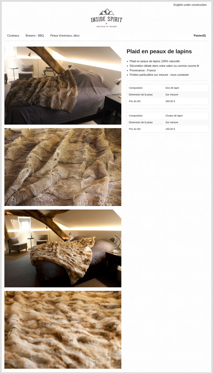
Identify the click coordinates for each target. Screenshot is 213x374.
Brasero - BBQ (35, 35)
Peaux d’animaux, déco (64, 35)
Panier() (200, 35)
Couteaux (13, 35)
